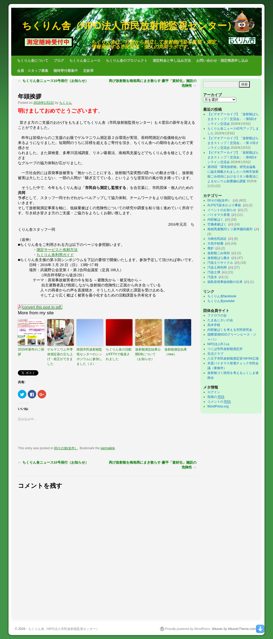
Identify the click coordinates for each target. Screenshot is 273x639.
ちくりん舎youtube (221, 301)
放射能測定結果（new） (175, 352)
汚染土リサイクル (221, 263)
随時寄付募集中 (66, 71)
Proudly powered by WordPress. (188, 629)
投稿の (215, 397)
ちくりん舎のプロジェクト (126, 61)
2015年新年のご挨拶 (31, 352)
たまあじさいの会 (220, 320)
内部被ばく (216, 219)
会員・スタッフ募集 (32, 71)
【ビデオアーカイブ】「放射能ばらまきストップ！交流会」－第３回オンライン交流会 (233, 143)
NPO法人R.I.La (218, 344)
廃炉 (211, 248)
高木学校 (213, 325)
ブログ (59, 61)
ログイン (213, 392)
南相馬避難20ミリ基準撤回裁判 (230, 229)
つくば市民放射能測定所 (225, 349)
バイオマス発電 (219, 215)
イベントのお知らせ (222, 210)
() (235, 200)
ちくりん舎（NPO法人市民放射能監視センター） (129, 25)
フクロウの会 (217, 315)
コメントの (219, 402)
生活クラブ (215, 354)
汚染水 (213, 277)
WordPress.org (218, 406)
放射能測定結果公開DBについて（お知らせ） (148, 354)
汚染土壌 (214, 272)
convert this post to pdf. (40, 307)
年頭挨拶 (29, 96)
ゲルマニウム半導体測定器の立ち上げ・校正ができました (60, 357)
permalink (108, 448)
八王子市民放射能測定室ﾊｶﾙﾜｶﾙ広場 (234, 358)
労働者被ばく (217, 224)
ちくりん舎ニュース (85, 61)
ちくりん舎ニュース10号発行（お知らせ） (53, 81)
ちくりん (65, 103)
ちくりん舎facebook (221, 296)
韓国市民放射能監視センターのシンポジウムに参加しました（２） (89, 357)
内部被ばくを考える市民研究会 (229, 330)
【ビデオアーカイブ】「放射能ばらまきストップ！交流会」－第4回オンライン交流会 (233, 157)
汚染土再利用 (217, 267)
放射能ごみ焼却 (219, 253)
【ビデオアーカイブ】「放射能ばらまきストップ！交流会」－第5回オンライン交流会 (233, 119)
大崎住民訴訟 (217, 239)
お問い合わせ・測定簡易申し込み (222, 61)
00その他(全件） (66, 448)
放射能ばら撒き (219, 258)
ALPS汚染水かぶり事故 (225, 205)
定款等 (88, 71)
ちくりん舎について (32, 61)
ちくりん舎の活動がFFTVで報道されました (118, 354)
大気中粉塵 (216, 243)
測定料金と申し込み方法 (172, 61)
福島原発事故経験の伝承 (225, 282)
